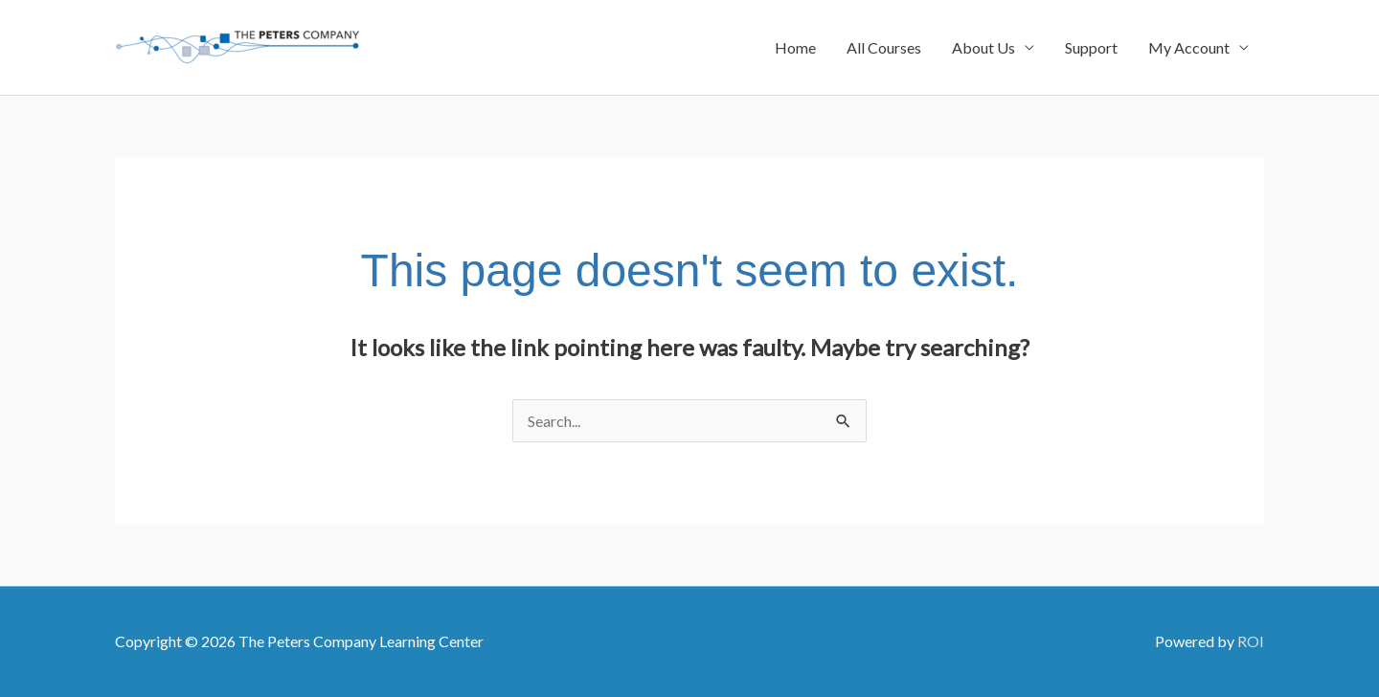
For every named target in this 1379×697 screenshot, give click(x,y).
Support (1091, 47)
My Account (1189, 47)
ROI (1250, 641)
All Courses (884, 47)
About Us (983, 47)
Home (795, 47)
